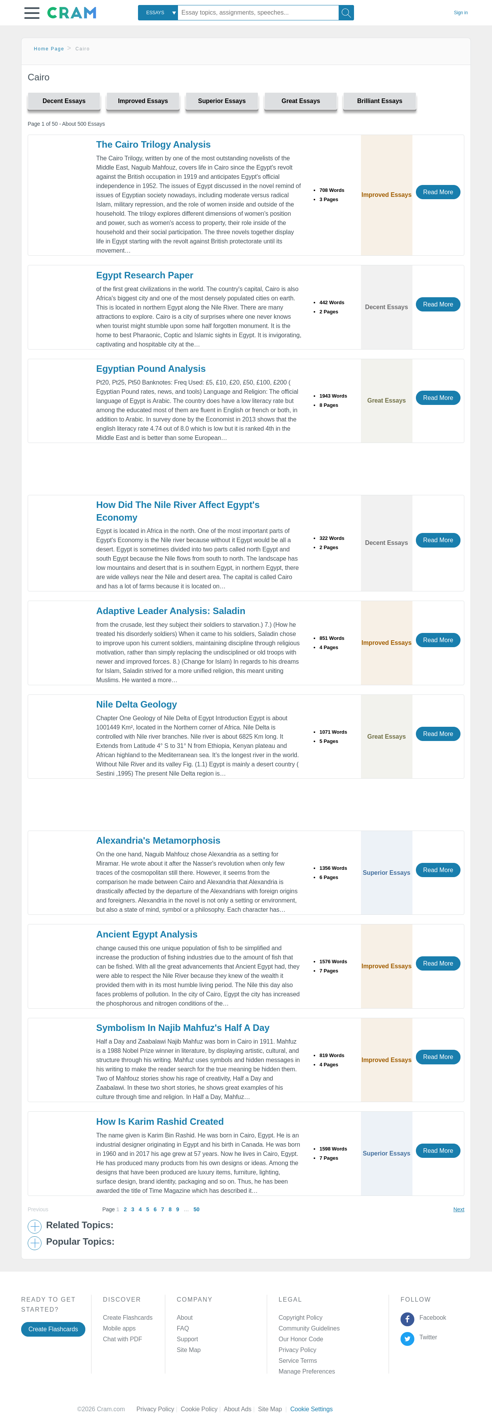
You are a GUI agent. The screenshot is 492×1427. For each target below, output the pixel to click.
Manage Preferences (307, 1371)
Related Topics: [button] (79, 1225)
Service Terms (298, 1360)
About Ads (241, 1409)
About (185, 1317)
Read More (438, 192)
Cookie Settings (311, 1409)
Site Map (189, 1350)
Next (459, 1209)
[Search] (346, 12)
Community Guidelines (309, 1328)
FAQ (183, 1328)
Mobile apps (119, 1328)
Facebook (431, 1317)
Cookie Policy (202, 1409)
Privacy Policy (297, 1350)
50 (196, 1209)
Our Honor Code (301, 1339)
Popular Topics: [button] (80, 1241)
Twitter (426, 1337)
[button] (32, 13)
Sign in (461, 12)
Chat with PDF (122, 1339)
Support (187, 1339)
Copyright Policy (300, 1317)
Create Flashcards (53, 1329)
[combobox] (158, 12)
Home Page (49, 49)
